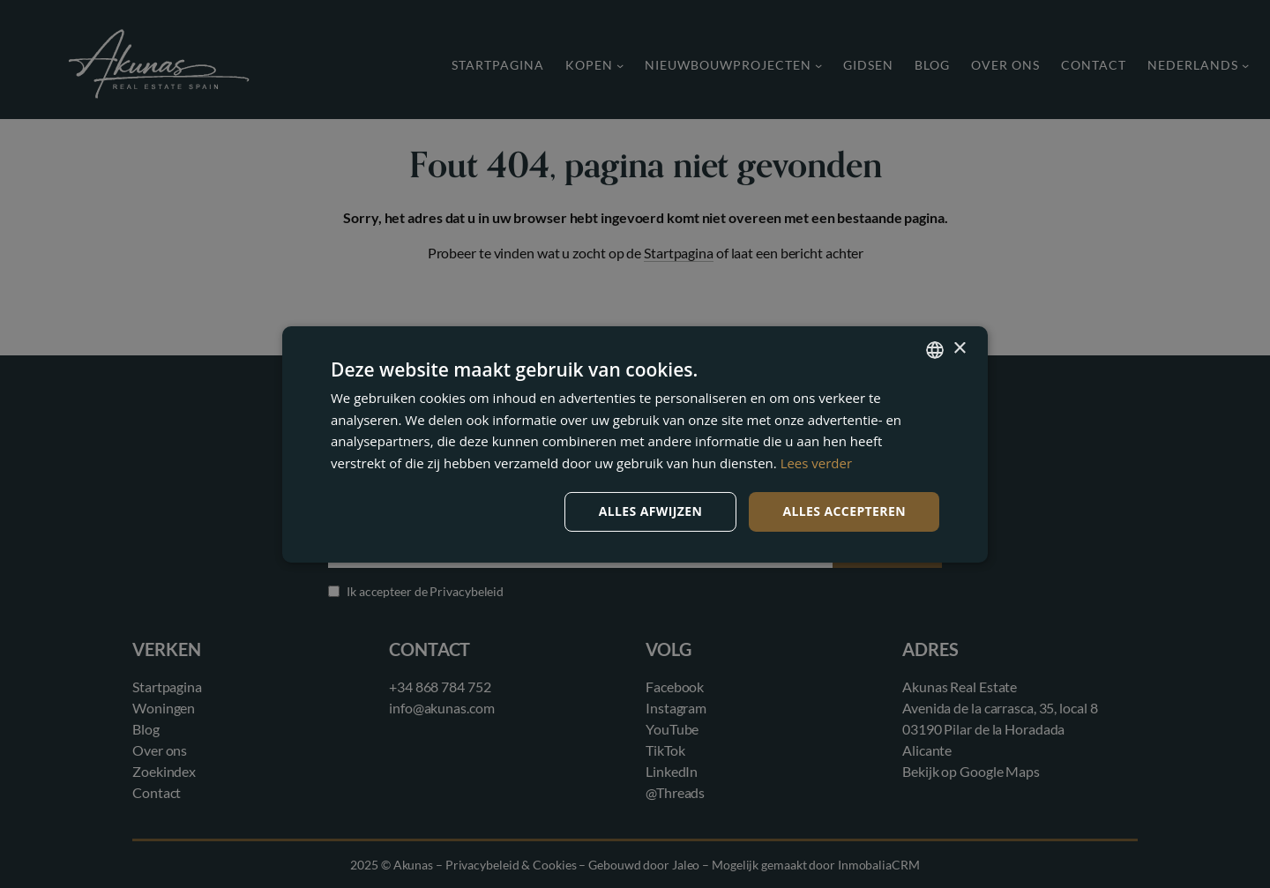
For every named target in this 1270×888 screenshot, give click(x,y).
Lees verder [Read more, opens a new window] (817, 463)
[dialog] (635, 444)
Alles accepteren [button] (844, 511)
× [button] (959, 348)
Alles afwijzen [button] (651, 511)
